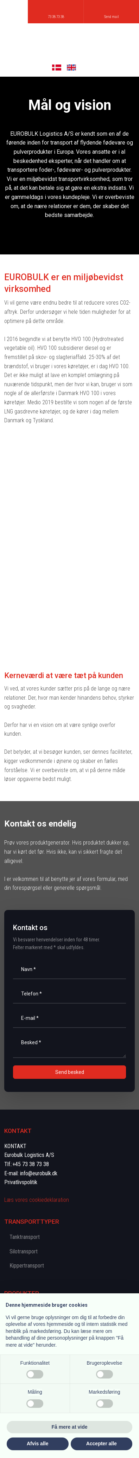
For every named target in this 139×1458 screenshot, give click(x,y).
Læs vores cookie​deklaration (36, 1200)
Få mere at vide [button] (70, 1427)
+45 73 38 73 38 (30, 1164)
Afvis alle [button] (37, 1443)
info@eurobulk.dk (38, 1173)
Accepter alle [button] (101, 1443)
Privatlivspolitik (20, 1182)
